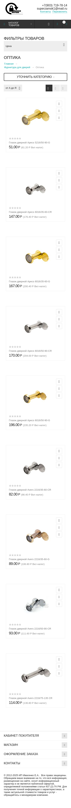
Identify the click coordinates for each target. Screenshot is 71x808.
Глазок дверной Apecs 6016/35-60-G (29, 281)
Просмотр (59, 104)
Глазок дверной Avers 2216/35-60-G (29, 559)
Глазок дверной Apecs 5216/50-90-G (29, 142)
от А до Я (13, 88)
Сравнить (59, 118)
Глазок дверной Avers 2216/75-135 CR (30, 698)
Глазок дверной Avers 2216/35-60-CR (30, 489)
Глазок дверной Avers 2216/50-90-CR (30, 628)
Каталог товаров (14, 24)
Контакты (45, 11)
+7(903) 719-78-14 (54, 5)
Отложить (59, 111)
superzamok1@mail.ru (52, 8)
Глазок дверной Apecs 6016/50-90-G (29, 420)
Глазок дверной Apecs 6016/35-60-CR (30, 212)
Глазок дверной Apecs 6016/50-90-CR (30, 350)
